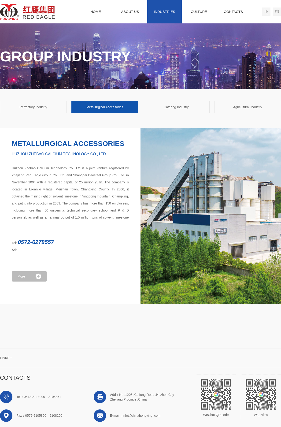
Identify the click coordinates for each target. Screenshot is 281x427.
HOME (95, 12)
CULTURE (199, 12)
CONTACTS (233, 12)
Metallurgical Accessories (104, 107)
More (21, 276)
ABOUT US (130, 12)
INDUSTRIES (164, 12)
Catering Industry (176, 107)
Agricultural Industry (247, 107)
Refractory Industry (33, 107)
